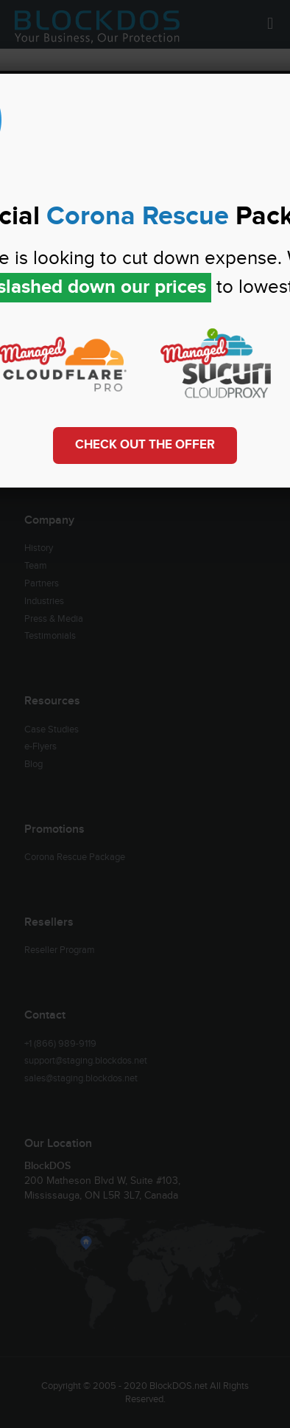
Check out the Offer (145, 444)
